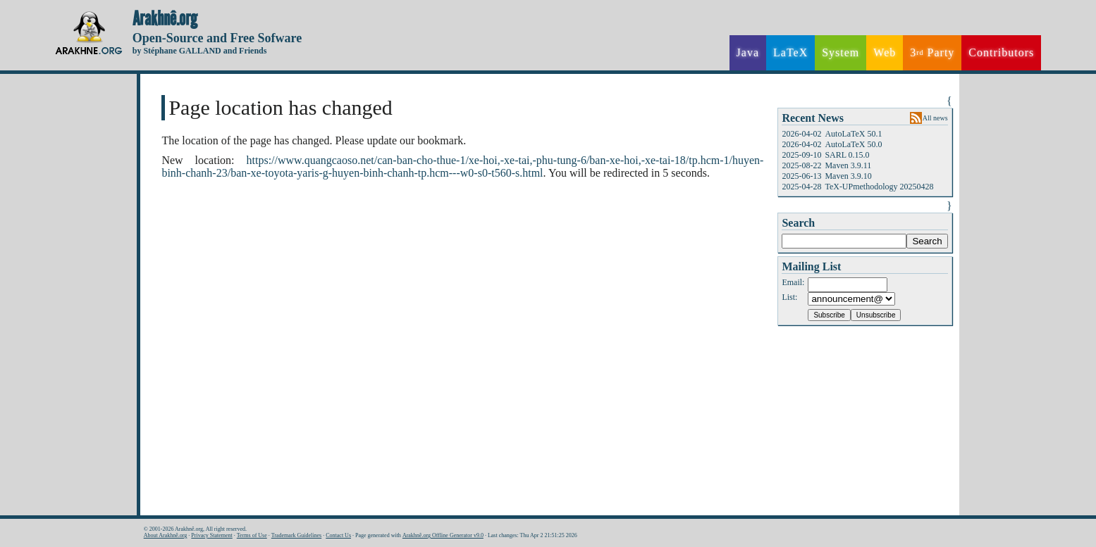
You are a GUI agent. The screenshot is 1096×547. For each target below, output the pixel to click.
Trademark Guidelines (296, 535)
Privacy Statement (211, 535)
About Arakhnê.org (165, 535)
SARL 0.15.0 (847, 155)
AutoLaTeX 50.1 (853, 134)
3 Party (932, 53)
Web (884, 52)
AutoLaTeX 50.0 (853, 144)
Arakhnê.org (165, 19)
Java (748, 52)
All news (935, 118)
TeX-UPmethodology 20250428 (879, 186)
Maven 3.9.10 (848, 176)
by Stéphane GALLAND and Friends (200, 51)
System (840, 52)
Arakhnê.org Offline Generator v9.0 (443, 535)
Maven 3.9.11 (848, 165)
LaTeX (790, 52)
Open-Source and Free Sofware (217, 38)
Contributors (1001, 52)
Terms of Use (252, 535)
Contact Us (338, 535)
